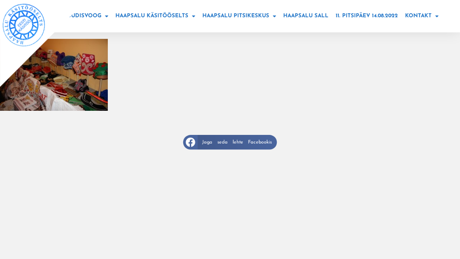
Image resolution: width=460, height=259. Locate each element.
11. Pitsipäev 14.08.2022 (367, 16)
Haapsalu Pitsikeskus (239, 16)
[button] (230, 142)
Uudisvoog (87, 16)
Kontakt (421, 16)
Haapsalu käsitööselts (155, 16)
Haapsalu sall (305, 16)
